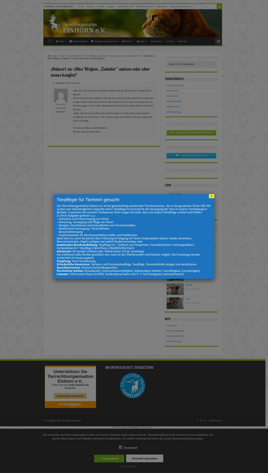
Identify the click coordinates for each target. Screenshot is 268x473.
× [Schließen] (211, 196)
